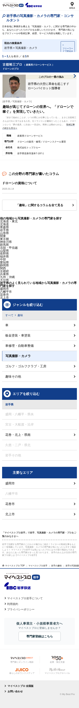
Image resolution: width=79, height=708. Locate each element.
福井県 (4, 256)
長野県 (4, 253)
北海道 (4, 224)
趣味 (20, 315)
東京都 (4, 239)
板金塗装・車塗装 (18, 335)
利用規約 (12, 604)
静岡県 (4, 265)
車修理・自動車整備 (19, 345)
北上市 (10, 514)
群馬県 (4, 244)
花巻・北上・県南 (18, 434)
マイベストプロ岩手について (25, 598)
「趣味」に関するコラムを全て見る (39, 205)
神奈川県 (6, 241)
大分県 (4, 280)
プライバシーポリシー (21, 609)
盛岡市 (10, 483)
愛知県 (4, 262)
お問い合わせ (15, 691)
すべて (9, 315)
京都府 (4, 271)
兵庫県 (4, 274)
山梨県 (4, 250)
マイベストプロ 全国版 (20, 686)
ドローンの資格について (19, 183)
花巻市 (4, 294)
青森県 (4, 227)
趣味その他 (13, 376)
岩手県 (4, 230)
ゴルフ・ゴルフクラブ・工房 (25, 366)
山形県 (4, 233)
